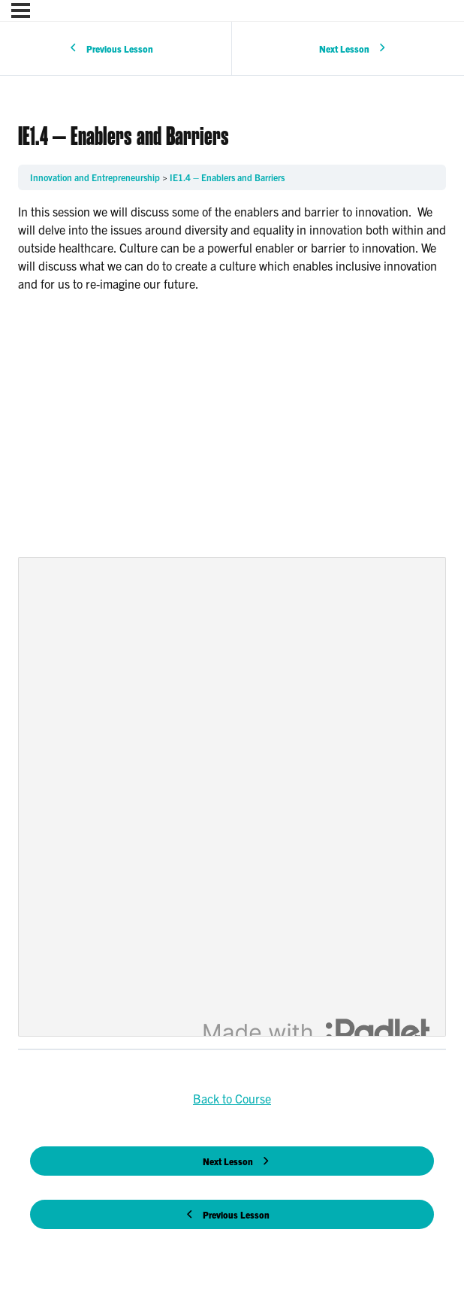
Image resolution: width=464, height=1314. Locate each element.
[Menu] (20, 10)
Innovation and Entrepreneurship (96, 177)
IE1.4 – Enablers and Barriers (227, 177)
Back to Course (232, 1098)
